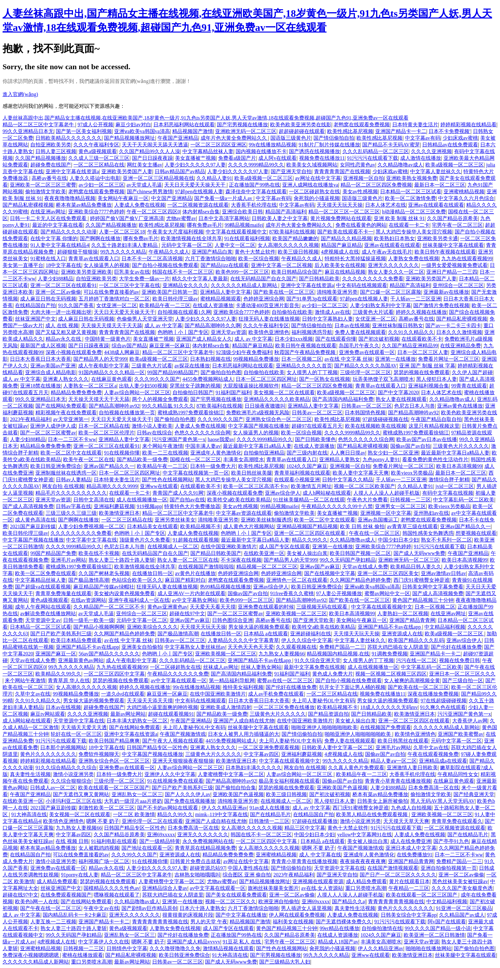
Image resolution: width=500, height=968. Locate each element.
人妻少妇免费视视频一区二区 (91, 526)
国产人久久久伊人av (187, 794)
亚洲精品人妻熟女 (339, 459)
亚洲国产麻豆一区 (55, 653)
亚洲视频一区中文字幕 (385, 513)
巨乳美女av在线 (132, 272)
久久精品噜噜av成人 (400, 164)
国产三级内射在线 (307, 452)
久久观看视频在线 (296, 647)
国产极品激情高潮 (88, 580)
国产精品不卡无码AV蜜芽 (391, 144)
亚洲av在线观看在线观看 (436, 205)
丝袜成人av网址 (221, 667)
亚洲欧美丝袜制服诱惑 (266, 519)
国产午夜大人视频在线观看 (172, 740)
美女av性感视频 (360, 191)
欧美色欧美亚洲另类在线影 (300, 124)
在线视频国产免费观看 (385, 727)
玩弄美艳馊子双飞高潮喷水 (383, 379)
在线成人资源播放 (213, 305)
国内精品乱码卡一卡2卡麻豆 (75, 915)
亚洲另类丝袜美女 (175, 519)
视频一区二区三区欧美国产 (364, 486)
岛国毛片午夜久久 (359, 345)
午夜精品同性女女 (458, 774)
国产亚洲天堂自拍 (291, 171)
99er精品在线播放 (339, 928)
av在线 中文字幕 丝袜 (349, 359)
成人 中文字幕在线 (320, 854)
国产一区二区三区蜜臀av (48, 432)
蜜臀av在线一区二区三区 (285, 680)
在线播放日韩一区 (152, 573)
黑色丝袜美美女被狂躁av (460, 881)
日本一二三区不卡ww (72, 439)
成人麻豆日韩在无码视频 (48, 298)
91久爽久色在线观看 (443, 707)
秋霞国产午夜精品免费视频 (305, 352)
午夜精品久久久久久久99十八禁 (337, 506)
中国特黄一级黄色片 (108, 339)
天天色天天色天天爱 (251, 647)
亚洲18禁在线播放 (40, 385)
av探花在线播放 (192, 365)
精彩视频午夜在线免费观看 (66, 412)
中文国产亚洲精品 (171, 198)
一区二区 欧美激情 (134, 814)
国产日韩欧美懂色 (315, 439)
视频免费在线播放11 (322, 158)
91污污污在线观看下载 (372, 158)
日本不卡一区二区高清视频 (152, 258)
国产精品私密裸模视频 (28, 205)
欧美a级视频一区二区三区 (454, 164)
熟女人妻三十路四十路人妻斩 (122, 560)
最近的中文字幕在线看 (57, 225)
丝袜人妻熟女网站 (261, 667)
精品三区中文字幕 (304, 828)
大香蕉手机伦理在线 (254, 205)
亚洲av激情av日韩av (443, 573)
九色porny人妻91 (381, 459)
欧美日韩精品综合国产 (296, 272)
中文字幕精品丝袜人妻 (207, 151)
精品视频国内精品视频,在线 (338, 653)
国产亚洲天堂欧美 (313, 620)
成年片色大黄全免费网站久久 (234, 138)
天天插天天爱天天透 (84, 727)
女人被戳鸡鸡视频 (98, 848)
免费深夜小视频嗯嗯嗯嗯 (31, 955)
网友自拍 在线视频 (63, 486)
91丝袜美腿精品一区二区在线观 (309, 499)
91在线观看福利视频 (247, 238)
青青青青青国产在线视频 (342, 171)
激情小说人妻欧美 (152, 426)
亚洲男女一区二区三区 (400, 506)
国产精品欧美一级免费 (142, 459)
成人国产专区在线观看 (284, 546)
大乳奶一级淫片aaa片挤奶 (133, 801)
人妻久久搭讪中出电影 (95, 178)
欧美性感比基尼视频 (350, 131)
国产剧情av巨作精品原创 (149, 908)
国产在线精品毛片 (270, 814)
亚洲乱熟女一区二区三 (137, 794)
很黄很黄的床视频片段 (187, 915)
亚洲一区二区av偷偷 (58, 292)
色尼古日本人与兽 (414, 406)
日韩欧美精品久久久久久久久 (68, 138)
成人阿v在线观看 (277, 158)
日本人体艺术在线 (385, 205)
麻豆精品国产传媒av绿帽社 (103, 586)
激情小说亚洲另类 (73, 774)
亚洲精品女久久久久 (186, 285)
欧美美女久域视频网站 (311, 164)
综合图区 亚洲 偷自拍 (247, 874)
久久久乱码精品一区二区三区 (375, 151)
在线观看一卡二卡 (409, 225)
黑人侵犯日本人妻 (436, 379)
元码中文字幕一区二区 (186, 245)
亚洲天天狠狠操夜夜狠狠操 (183, 761)
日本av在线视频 (352, 325)
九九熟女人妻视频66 (282, 653)
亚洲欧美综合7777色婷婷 (96, 211)
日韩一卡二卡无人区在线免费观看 (49, 218)
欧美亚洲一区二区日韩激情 (434, 935)
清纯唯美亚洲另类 (337, 292)
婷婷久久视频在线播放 (421, 312)
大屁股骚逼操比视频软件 (251, 385)
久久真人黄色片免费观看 (356, 767)
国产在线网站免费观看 (60, 406)
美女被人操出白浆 (307, 553)
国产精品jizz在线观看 (225, 265)
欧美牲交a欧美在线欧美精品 (239, 499)
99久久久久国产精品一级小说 (438, 928)
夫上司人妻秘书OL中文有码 (323, 700)
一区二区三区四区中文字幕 (114, 673)
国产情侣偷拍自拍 (333, 138)
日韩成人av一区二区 (53, 787)
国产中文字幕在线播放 (241, 915)
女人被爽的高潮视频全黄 (412, 680)
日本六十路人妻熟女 (202, 908)
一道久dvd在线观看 (122, 694)
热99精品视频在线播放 (225, 586)
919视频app (149, 506)
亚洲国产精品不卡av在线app (390, 627)
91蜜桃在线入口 (48, 258)
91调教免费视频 (390, 653)
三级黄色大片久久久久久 (461, 446)
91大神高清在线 (29, 814)
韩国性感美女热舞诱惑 (427, 533)
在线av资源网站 (88, 600)
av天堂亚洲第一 (70, 419)
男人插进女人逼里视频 (306, 908)
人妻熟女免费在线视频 (413, 258)
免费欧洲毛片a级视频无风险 (258, 412)
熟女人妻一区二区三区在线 (187, 560)
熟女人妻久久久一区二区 (396, 272)
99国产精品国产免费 (53, 553)
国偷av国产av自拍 (410, 446)
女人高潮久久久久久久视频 (288, 245)
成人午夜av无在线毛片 (387, 252)
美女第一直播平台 (23, 265)
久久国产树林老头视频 (103, 573)
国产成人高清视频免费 (28, 506)
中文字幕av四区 (261, 754)
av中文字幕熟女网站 (194, 600)
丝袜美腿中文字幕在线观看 (453, 245)
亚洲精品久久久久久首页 (304, 365)
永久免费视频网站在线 (207, 841)
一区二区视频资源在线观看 (198, 205)
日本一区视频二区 (301, 359)
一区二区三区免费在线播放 (284, 707)
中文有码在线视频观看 (361, 285)
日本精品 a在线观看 (266, 633)
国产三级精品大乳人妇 (284, 961)
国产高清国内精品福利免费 (342, 399)
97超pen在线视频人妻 (199, 191)
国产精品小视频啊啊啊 (98, 627)
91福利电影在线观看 (114, 841)
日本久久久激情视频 (459, 332)
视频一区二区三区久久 (230, 901)
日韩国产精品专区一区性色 (157, 747)
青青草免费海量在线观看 (63, 593)
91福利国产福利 (233, 392)
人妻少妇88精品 (55, 278)
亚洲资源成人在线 (402, 633)
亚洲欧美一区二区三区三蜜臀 (43, 185)
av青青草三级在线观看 (412, 526)
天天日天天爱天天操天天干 (195, 185)
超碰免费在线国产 (50, 164)
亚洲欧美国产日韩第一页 (170, 292)
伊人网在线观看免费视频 (297, 915)
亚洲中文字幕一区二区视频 (281, 265)
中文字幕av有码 (422, 138)
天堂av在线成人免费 (365, 566)
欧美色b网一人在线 (36, 901)
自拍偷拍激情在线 (382, 928)
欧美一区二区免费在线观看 (45, 573)
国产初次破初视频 (378, 339)
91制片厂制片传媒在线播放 (329, 144)
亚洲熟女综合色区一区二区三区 (114, 761)
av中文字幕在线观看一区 (179, 680)
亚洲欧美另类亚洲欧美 (86, 272)
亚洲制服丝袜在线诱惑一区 (66, 473)
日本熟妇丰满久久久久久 (253, 767)
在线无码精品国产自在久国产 (263, 278)
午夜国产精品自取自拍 (436, 419)
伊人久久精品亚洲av (224, 807)
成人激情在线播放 (420, 158)
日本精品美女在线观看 (152, 526)
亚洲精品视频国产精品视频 (307, 526)
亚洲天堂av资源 (228, 332)
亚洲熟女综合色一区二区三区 (279, 419)
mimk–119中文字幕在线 (221, 814)
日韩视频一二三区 (410, 499)
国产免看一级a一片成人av (224, 198)
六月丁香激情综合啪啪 (210, 258)
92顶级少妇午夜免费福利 (244, 352)
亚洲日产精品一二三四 (451, 272)
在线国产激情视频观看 (392, 868)
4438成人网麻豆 (122, 352)
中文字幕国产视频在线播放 (258, 426)
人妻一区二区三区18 (122, 231)
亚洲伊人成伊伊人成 (53, 426)
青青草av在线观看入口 (93, 258)
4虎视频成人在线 (340, 252)
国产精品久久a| (349, 901)
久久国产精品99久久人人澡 (149, 151)
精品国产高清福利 (285, 211)
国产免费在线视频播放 (189, 801)
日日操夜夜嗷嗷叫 (265, 406)
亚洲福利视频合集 (428, 385)
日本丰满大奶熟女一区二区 (137, 720)
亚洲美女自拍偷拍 (141, 647)
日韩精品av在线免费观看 (450, 144)
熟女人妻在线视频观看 (401, 399)
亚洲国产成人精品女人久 (204, 339)
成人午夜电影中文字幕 (103, 365)
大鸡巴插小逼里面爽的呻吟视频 (162, 707)
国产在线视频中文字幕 (329, 573)
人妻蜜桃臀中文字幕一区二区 (231, 774)
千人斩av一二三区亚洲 (415, 298)
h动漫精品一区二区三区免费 (414, 211)
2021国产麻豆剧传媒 (33, 526)
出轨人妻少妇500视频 (143, 385)
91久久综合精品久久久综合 (66, 767)
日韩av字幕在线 (73, 506)
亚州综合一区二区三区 (458, 285)
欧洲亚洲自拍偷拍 (278, 901)
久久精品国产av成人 (462, 915)
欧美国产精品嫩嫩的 (295, 238)
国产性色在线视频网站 (167, 479)
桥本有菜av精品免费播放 (84, 205)
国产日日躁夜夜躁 (152, 158)
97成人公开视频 (95, 124)
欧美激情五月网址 (311, 486)
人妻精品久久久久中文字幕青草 (243, 640)
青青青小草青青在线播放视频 (398, 781)
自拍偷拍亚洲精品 (264, 452)
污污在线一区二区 (416, 660)
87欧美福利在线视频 (292, 231)
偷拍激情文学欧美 (45, 191)
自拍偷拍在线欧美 (292, 312)
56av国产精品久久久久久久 (108, 653)
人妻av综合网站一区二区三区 (137, 392)
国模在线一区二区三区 (195, 459)
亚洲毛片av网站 (68, 560)
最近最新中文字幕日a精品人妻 (257, 446)
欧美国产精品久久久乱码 (416, 640)
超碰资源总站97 (207, 868)
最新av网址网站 (128, 714)
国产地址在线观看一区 (147, 848)
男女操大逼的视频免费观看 (259, 627)
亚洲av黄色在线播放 (460, 406)
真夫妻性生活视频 (30, 774)
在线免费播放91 (414, 854)
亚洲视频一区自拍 (363, 178)
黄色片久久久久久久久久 (48, 754)
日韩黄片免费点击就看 (195, 861)
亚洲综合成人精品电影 (50, 372)
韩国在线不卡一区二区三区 (182, 272)
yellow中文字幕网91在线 (364, 834)
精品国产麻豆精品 (341, 245)
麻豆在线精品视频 (345, 272)
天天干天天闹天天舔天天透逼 (155, 144)
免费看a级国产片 (237, 158)
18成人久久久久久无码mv (389, 707)
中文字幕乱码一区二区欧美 (463, 499)
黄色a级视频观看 (97, 151)
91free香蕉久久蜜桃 (292, 593)
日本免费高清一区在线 (433, 787)
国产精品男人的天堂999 (100, 359)
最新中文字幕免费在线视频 (314, 667)
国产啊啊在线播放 (100, 238)
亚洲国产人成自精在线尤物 (244, 720)
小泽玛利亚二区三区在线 (74, 801)
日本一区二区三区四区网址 (266, 379)
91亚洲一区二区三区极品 (464, 908)
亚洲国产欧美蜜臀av (460, 734)
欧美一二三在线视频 (165, 452)
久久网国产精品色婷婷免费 (360, 580)
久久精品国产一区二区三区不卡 (109, 607)
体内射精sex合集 (201, 211)
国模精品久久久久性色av (111, 888)
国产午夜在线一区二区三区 (50, 908)
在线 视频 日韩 (72, 841)
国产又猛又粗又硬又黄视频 (66, 332)
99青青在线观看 (469, 385)
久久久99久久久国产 (157, 379)
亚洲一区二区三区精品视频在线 (158, 178)
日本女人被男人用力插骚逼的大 (243, 734)
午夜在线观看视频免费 (433, 754)
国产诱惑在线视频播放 (314, 151)
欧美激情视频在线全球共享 (191, 238)
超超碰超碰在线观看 (302, 131)
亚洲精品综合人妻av (165, 888)
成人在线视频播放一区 (141, 499)
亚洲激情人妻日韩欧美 (412, 767)
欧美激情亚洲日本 (119, 513)
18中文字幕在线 (63, 265)
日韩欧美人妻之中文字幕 (280, 218)
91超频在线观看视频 (196, 540)
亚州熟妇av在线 (431, 513)
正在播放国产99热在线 (254, 185)
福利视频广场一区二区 (103, 861)
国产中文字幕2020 (398, 392)
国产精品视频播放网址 (129, 138)
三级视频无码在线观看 (322, 607)
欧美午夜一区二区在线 (88, 459)
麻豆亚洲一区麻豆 (169, 345)
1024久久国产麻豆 (306, 466)
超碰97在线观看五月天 (316, 426)
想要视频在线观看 (476, 533)
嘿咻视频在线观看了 (117, 895)
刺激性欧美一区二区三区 (106, 807)
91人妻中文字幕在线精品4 (59, 245)
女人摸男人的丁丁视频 (312, 372)
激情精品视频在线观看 (228, 948)
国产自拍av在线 (187, 499)
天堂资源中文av (43, 620)
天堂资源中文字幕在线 (78, 720)
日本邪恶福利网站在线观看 (184, 124)
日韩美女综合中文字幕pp (409, 915)
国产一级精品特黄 (159, 841)
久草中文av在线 (32, 694)
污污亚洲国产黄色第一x (178, 439)
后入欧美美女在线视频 (339, 265)
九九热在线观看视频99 (466, 258)
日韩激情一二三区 (269, 821)
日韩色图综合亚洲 (232, 620)
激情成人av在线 (332, 312)
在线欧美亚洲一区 (264, 553)
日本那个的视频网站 (63, 747)
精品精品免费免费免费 (76, 392)
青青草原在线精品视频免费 (205, 848)
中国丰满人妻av (203, 446)
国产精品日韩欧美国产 (215, 553)
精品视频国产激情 (192, 131)
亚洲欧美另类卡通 (437, 238)
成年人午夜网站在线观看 (43, 607)
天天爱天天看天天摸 (213, 607)
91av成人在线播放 (269, 807)
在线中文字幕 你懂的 (53, 238)
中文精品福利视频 (444, 627)
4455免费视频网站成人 (207, 379)
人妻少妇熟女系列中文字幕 (380, 305)
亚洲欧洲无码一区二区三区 (245, 131)
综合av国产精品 (129, 345)
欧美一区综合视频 (258, 258)
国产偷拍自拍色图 (221, 372)
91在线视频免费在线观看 (175, 781)
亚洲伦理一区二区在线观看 (152, 821)
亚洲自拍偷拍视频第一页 (449, 868)
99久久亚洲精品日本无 (28, 131)
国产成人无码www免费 (419, 553)
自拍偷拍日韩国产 (193, 392)
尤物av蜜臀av (181, 218)
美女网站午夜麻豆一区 (123, 198)
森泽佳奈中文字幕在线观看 (256, 191)
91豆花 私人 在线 (242, 941)
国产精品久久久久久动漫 (68, 231)
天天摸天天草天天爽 (406, 821)
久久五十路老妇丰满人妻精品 (125, 245)
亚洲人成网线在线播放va (310, 185)
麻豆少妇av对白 (133, 124)
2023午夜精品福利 (30, 419)
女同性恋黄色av (357, 164)
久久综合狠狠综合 (71, 781)
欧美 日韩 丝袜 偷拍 (362, 526)
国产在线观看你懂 (335, 339)
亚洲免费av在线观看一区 (367, 352)
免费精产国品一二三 (342, 647)
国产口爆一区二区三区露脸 (390, 292)
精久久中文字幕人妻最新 (200, 278)
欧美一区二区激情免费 (410, 198)
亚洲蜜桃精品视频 (464, 191)
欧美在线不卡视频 (98, 553)
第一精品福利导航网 (232, 680)
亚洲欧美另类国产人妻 (126, 171)
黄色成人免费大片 (332, 673)
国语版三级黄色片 (290, 138)
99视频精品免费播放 (256, 359)
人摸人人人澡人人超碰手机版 (386, 493)
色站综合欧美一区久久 (137, 580)
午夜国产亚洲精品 (178, 138)
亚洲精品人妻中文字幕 (225, 292)
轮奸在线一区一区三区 (76, 734)
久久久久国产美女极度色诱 (462, 888)
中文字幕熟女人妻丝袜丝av (195, 647)
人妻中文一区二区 (235, 245)
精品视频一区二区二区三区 (267, 566)
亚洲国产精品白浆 (212, 252)
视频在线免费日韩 (459, 660)
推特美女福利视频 (243, 687)
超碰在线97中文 (187, 613)
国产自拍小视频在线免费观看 (165, 265)
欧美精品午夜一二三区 (164, 305)
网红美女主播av (144, 164)
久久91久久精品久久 (411, 332)
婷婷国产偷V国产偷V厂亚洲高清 (127, 218)
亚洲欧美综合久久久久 (152, 627)
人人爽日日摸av (347, 452)
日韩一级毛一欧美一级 (88, 620)
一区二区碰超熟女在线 (314, 191)
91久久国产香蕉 (76, 305)
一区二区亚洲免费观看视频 (268, 747)
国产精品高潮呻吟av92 (114, 406)
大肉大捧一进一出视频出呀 (61, 312)
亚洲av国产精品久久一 (109, 466)
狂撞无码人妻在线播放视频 (269, 318)
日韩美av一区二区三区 (366, 406)
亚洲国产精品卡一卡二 (400, 131)
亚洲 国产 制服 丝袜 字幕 (427, 365)
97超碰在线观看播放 (315, 821)
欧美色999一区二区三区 (242, 272)
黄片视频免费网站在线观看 (340, 218)
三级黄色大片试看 (373, 312)
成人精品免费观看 (57, 881)
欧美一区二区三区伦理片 (106, 432)
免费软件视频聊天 (98, 754)
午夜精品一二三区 (408, 888)
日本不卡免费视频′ (450, 131)
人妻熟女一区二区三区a (89, 385)
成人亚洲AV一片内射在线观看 (191, 593)
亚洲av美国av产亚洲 (53, 365)
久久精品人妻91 (214, 178)
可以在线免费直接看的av (111, 292)
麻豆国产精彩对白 (185, 580)
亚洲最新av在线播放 (446, 292)
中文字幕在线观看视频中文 (236, 231)
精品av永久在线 (64, 339)
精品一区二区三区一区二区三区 (344, 211)
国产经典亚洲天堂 (473, 794)
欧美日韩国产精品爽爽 (114, 740)
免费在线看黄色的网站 (360, 225)
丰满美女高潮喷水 (243, 459)
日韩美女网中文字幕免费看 (432, 586)
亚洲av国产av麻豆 (320, 566)
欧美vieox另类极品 (412, 473)
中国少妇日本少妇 (398, 540)
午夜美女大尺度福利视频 (175, 231)
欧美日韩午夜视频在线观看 (445, 252)
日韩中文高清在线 (93, 499)
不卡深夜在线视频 (241, 560)
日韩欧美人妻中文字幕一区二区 (337, 747)
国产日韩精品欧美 (319, 278)
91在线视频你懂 (122, 452)
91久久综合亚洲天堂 (318, 660)
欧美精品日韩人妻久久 (415, 566)
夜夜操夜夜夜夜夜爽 (363, 861)
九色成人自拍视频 (411, 807)
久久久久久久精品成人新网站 (244, 285)
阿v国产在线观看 (447, 921)
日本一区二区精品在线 (103, 426)
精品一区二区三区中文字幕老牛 (39, 124)
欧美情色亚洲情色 (268, 332)
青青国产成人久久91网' (178, 493)
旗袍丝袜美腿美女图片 (273, 888)
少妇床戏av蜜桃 (460, 138)
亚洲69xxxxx (161, 834)
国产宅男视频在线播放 (242, 124)
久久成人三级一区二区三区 (98, 158)
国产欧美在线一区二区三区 (283, 292)
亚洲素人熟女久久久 (66, 379)
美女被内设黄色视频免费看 (124, 593)
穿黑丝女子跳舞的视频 (195, 385)
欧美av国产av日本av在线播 (426, 439)
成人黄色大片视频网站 (248, 526)
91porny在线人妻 (79, 874)
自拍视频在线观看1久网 (184, 312)
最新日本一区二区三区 (439, 185)
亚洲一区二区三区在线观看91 (63, 285)
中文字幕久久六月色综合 (466, 198)
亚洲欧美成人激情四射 (225, 707)
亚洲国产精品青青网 (412, 620)
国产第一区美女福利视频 (84, 131)
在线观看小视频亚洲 (297, 479)
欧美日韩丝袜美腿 (251, 473)
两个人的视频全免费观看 (160, 399)
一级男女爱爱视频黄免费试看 (454, 265)
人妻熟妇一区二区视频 (402, 613)
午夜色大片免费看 (367, 499)
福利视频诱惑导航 (311, 332)
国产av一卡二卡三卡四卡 (453, 325)
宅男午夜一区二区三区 (457, 225)
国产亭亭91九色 (451, 841)
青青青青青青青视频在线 (396, 901)
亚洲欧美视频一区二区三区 (296, 613)
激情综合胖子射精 (449, 479)
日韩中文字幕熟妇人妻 (327, 318)
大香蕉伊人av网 (470, 720)
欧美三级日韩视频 (298, 252)
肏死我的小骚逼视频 (317, 198)
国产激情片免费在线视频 (441, 305)
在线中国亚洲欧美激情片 (229, 546)
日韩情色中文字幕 (127, 948)
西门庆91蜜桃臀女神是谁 (421, 580)
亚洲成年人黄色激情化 (215, 452)
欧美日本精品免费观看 (76, 640)
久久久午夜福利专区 (96, 144)
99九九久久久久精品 (123, 252)
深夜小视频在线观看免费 (74, 352)
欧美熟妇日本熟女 (394, 238)
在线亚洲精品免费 (460, 345)
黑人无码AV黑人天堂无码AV (442, 801)
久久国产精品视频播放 (40, 158)
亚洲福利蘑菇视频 (114, 506)
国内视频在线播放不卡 (261, 151)
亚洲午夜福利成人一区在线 (139, 600)
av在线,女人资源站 (322, 888)
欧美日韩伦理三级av (175, 298)
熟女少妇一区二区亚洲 (393, 452)
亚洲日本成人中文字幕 (411, 848)
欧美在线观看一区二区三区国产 (114, 787)
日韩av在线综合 (154, 432)
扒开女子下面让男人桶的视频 (352, 687)
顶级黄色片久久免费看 (144, 540)
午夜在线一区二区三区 (374, 533)
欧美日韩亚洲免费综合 (55, 466)
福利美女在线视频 (293, 921)
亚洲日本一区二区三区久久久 (462, 673)
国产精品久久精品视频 (346, 238)
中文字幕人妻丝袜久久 (435, 171)
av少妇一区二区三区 (101, 185)
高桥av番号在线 (49, 178)
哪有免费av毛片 (204, 225)
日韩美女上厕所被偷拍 (382, 801)
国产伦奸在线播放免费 (456, 647)
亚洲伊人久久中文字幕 (169, 774)
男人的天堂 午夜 (208, 921)
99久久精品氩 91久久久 (168, 406)
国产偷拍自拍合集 (235, 787)
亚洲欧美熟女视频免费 (411, 178)
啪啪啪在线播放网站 (429, 948)
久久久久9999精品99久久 (256, 164)
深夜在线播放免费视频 (433, 694)
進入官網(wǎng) (20, 94)
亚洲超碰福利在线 (310, 633)
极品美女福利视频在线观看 (289, 781)
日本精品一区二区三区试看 (410, 191)
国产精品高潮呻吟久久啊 (213, 325)
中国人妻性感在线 (248, 868)
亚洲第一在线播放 (395, 359)
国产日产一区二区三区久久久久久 (398, 874)
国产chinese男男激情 (150, 191)
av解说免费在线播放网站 (48, 613)
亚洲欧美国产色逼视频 (342, 787)
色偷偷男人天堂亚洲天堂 (145, 318)
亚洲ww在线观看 (159, 486)
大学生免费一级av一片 (144, 278)
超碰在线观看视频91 (171, 714)
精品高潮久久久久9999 (111, 486)
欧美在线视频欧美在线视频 (375, 426)
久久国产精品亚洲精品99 (410, 345)
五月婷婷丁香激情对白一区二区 (114, 298)
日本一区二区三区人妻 (422, 352)
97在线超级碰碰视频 (444, 700)
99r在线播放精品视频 (272, 144)
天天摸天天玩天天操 (340, 205)
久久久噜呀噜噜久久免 (175, 948)
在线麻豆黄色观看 (111, 379)
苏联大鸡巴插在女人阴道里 (398, 647)
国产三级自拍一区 (462, 680)
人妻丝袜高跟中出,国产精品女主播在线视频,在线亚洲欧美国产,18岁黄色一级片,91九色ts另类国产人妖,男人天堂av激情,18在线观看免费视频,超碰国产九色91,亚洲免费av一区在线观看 (205, 118)
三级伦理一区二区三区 (365, 372)
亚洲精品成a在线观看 (443, 761)
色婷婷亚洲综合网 (263, 298)
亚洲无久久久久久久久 (393, 265)
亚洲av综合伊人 (282, 493)
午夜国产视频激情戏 (183, 734)
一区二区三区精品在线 (98, 164)
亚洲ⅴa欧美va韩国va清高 (142, 131)
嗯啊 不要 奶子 (102, 821)
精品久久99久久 (309, 540)
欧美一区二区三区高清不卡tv (255, 486)
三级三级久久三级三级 (71, 513)
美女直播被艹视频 (195, 158)
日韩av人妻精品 (73, 479)
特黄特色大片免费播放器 (192, 506)
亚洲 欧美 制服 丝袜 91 (399, 218)
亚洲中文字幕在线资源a (72, 171)
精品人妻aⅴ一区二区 (393, 761)
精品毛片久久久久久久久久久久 (71, 493)
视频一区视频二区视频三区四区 (391, 673)
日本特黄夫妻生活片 (415, 124)
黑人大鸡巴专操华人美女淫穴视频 (414, 231)
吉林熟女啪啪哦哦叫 (197, 874)
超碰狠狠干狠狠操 (77, 252)
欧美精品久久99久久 (58, 673)
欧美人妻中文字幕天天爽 (361, 473)
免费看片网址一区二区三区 (448, 359)
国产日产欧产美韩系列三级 (61, 633)
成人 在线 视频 (61, 325)
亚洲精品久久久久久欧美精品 (277, 399)
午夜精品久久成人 (169, 252)
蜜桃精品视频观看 (220, 298)
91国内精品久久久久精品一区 (111, 372)
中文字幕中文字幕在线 (91, 540)
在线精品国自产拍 (35, 305)
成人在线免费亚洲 (410, 841)
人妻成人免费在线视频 (139, 205)
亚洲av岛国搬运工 (378, 519)
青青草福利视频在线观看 (302, 473)
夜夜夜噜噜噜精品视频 (69, 198)
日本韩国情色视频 (365, 412)
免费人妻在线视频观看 (360, 332)
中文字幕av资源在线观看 (244, 513)
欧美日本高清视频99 (459, 466)
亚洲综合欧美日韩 (242, 211)
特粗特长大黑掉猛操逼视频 (355, 258)
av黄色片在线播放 (195, 573)
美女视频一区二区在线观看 (284, 392)
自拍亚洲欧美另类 (50, 144)
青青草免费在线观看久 (456, 821)
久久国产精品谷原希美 (452, 218)
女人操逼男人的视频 (106, 265)
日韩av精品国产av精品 (180, 171)
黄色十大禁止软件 (255, 252)
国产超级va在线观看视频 (43, 586)
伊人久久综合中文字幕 (306, 640)
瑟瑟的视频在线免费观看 (421, 372)
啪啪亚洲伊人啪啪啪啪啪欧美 (324, 727)
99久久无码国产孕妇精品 (348, 560)
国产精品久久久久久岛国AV (365, 365)
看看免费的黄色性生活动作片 (435, 459)
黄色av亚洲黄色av (167, 607)
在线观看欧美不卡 (421, 339)
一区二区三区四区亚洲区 (218, 144)
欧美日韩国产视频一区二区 (360, 553)
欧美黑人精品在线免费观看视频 (372, 814)
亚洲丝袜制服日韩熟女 (397, 325)
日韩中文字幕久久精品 (347, 479)
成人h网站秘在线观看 (327, 493)
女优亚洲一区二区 (116, 305)
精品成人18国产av (338, 941)
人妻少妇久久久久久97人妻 (195, 164)
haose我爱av (221, 439)
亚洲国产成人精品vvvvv (193, 941)
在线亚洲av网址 (48, 211)
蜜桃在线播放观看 (82, 955)
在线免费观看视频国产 (66, 895)
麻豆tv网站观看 (47, 714)
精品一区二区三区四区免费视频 (376, 185)
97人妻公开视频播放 (339, 593)
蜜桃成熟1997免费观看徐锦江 (191, 412)
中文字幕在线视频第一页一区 (196, 473)
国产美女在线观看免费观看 (236, 895)
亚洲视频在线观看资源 (317, 881)
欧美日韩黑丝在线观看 (403, 740)
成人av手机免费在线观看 (276, 694)
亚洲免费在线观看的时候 (266, 607)
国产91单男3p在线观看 (311, 298)
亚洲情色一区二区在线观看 (296, 580)
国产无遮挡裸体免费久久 (344, 921)
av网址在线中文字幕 (318, 178)
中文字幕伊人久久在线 (103, 941)
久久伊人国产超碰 (472, 372)
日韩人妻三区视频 (55, 151)
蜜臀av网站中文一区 (387, 593)
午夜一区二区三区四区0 (153, 211)
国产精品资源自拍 (328, 714)
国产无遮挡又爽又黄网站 (81, 794)
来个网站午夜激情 (162, 446)
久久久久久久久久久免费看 (372, 278)
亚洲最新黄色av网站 (81, 660)
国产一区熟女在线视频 (324, 379)
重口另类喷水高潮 (365, 888)
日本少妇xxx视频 (294, 339)
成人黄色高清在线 (35, 519)
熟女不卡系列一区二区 (446, 540)
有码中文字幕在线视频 (447, 493)
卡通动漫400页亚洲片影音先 (267, 305)
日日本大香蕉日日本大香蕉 (40, 359)
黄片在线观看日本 (409, 881)
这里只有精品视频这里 (434, 426)
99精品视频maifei (243, 225)
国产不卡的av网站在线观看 (168, 807)
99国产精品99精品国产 (172, 372)
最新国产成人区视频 (43, 345)
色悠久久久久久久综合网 (202, 432)
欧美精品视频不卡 (200, 526)
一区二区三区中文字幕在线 (129, 285)
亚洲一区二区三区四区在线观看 (310, 533)
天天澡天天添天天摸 (150, 700)
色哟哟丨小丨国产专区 (183, 332)
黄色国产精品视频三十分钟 (422, 600)
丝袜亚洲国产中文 (35, 318)
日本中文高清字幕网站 (223, 218)
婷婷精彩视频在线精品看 (468, 124)
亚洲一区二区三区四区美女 (388, 573)
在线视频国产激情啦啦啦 (206, 566)
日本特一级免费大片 (213, 466)
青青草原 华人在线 (69, 680)
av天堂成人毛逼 (144, 185)
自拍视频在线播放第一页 (127, 412)
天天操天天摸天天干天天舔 (111, 325)
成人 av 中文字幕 (163, 325)
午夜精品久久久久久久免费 (178, 673)
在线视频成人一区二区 (172, 546)
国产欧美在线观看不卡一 (345, 231)
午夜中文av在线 (101, 908)
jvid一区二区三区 (454, 486)
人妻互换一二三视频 (53, 921)
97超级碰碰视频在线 (385, 419)
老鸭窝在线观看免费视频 (362, 124)
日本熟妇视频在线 (210, 359)
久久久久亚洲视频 (431, 151)
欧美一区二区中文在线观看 (71, 452)
